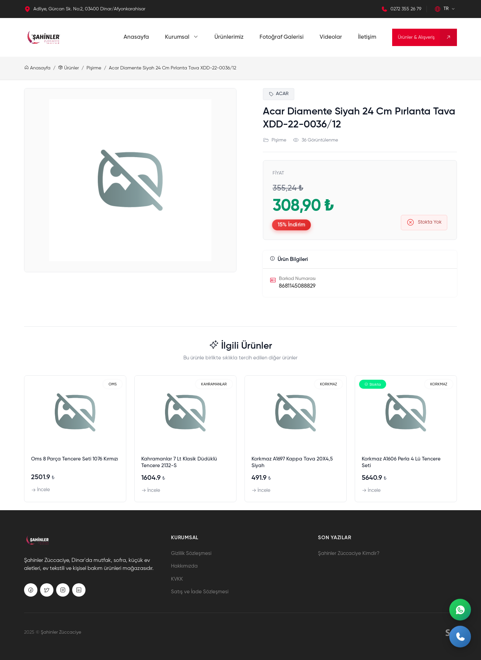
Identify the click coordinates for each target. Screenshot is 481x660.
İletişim (367, 37)
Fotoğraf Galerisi (282, 37)
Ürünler (68, 68)
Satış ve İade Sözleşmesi (199, 591)
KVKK (177, 579)
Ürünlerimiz (229, 37)
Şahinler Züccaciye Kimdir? (348, 553)
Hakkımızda (184, 566)
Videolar (331, 37)
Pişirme (94, 68)
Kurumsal (181, 37)
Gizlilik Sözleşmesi (191, 553)
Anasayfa (136, 37)
